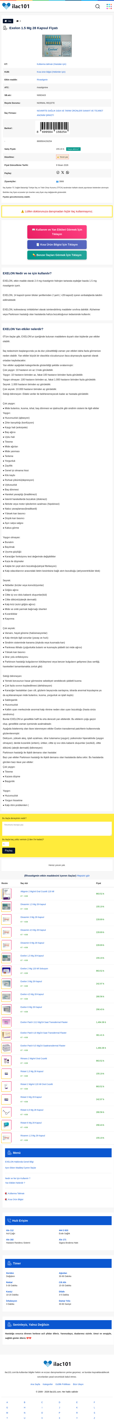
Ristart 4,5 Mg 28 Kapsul (31, 1110)
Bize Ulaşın (78, 1384)
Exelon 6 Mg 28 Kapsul (31, 1007)
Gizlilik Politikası (63, 1384)
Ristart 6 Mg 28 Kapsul (31, 1123)
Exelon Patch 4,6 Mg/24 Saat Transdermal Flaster (43, 1033)
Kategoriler (48, 1384)
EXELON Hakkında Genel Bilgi (19, 1162)
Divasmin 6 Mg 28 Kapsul (32, 943)
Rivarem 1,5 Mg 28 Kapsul (32, 1135)
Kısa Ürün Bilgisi (14, 1199)
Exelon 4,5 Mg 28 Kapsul (32, 994)
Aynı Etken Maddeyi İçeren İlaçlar (20, 1168)
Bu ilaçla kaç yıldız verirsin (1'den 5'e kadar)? (23, 839)
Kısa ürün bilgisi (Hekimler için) (51, 72)
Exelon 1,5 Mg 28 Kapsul (32, 956)
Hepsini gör (83, 875)
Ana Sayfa (35, 1384)
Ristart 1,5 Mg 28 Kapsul (31, 1071)
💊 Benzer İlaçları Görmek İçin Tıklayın (57, 255)
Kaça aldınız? (73, 149)
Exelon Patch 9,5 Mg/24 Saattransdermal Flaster (42, 1045)
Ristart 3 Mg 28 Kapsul (31, 1097)
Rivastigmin (42, 79)
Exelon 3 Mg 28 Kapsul (31, 981)
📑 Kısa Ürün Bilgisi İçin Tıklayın (57, 244)
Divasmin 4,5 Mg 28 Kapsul (33, 930)
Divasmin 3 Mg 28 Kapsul (32, 917)
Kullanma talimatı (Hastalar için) (51, 64)
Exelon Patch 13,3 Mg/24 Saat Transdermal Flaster (44, 1022)
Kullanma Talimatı (14, 1193)
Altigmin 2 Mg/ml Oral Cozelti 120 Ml (37, 891)
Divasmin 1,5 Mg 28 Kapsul (33, 904)
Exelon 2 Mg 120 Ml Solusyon (34, 968)
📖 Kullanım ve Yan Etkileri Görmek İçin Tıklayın (57, 232)
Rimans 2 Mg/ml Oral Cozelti (33, 1058)
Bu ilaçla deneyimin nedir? (14, 818)
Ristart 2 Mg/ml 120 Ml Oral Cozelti (36, 1084)
